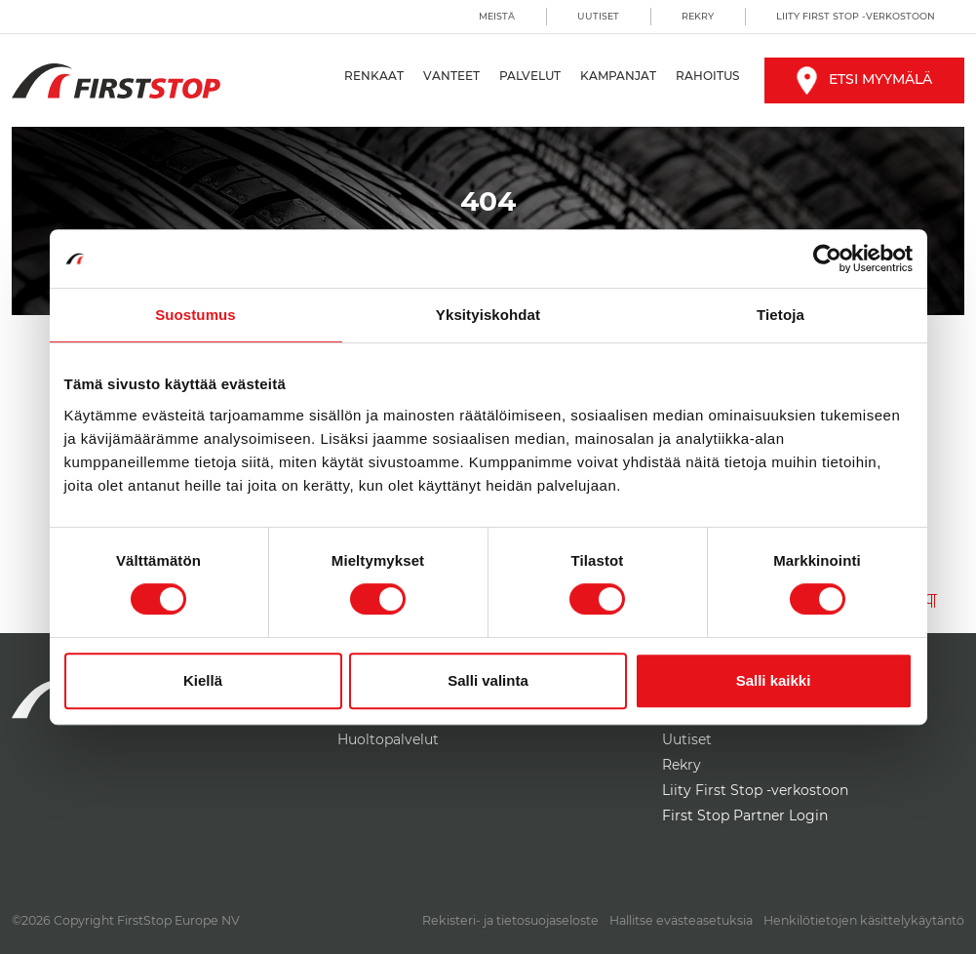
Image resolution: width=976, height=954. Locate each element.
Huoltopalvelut (388, 739)
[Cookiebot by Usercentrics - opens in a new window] (827, 258)
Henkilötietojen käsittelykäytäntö (863, 920)
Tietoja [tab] (780, 314)
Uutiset (598, 16)
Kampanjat (618, 75)
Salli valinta (488, 680)
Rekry (698, 16)
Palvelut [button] (530, 75)
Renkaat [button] (374, 75)
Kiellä (202, 680)
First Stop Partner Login (745, 815)
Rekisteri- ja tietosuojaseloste (510, 920)
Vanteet (451, 75)
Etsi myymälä (864, 79)
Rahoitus (707, 75)
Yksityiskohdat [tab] (488, 314)
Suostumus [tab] (195, 314)
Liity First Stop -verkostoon (855, 16)
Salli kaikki (773, 680)
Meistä (497, 16)
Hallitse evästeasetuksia (681, 920)
